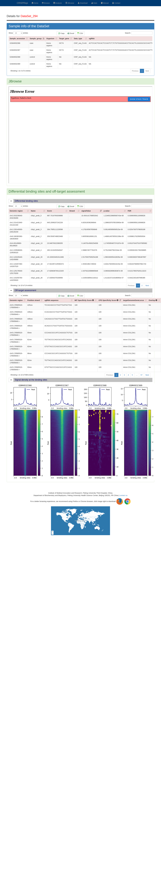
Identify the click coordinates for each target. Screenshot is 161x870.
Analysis (57, 3)
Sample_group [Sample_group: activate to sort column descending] (36, 39)
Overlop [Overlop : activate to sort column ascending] (153, 300)
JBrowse (69, 3)
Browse (46, 3)
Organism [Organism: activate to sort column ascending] (50, 39)
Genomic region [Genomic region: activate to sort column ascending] (16, 211)
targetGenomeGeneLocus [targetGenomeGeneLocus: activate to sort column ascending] (133, 300)
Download (83, 3)
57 (142, 375)
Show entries (18, 33)
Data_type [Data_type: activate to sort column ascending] (78, 39)
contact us (123, 495)
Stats (94, 3)
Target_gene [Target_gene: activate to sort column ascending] (64, 39)
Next (147, 71)
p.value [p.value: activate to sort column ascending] (107, 211)
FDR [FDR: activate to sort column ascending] (129, 211)
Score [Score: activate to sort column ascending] (49, 211)
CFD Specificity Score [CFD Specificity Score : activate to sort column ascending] (108, 300)
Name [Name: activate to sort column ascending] (33, 211)
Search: (138, 33)
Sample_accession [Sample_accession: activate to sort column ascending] (17, 39)
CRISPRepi (22, 3)
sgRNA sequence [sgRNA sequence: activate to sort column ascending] (51, 300)
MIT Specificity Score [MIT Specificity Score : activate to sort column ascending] (84, 300)
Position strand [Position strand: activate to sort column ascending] (33, 300)
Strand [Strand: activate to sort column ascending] (72, 211)
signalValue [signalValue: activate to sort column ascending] (86, 211)
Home (35, 3)
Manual (105, 3)
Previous (135, 71)
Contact (116, 3)
